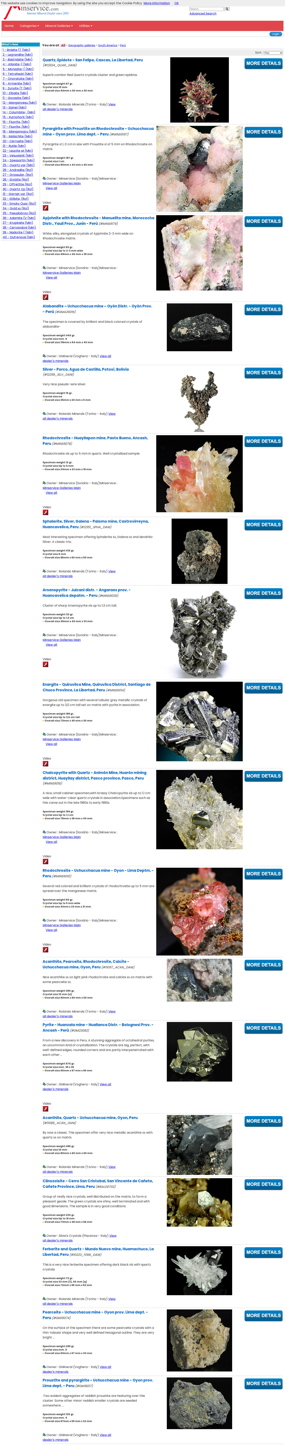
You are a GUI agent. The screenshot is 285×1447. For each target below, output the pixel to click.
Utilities (85, 26)
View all (51, 188)
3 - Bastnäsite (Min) (17, 59)
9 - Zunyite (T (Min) (17, 88)
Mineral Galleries (59, 26)
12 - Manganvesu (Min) (20, 102)
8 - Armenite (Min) (17, 83)
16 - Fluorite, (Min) (16, 122)
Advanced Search (202, 13)
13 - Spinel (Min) (15, 107)
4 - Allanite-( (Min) (17, 64)
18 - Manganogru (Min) (20, 131)
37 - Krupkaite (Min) (18, 223)
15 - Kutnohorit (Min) (18, 117)
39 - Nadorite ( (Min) (18, 232)
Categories (29, 26)
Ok (176, 3)
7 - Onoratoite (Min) (18, 78)
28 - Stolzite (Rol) (16, 179)
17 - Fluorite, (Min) (16, 127)
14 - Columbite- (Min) (19, 112)
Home (9, 26)
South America (107, 45)
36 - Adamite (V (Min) (19, 218)
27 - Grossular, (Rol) (18, 175)
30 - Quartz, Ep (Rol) (18, 189)
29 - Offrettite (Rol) (17, 184)
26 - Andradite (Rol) (18, 170)
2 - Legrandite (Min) (18, 54)
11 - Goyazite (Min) (16, 98)
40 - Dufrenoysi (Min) (19, 237)
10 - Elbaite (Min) (15, 93)
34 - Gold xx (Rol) (16, 208)
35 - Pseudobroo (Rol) (19, 213)
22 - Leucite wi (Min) (18, 151)
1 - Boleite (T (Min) (16, 50)
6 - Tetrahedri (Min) (18, 74)
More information (157, 3)
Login (275, 34)
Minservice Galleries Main (62, 183)
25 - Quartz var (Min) (19, 165)
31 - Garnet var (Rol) (18, 194)
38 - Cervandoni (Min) (19, 227)
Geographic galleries (81, 45)
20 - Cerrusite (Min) (17, 141)
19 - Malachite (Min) (17, 136)
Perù (123, 45)
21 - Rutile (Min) (14, 146)
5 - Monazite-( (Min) (18, 69)
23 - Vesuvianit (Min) (18, 155)
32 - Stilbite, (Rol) (16, 199)
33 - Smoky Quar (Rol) (19, 203)
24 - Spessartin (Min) (19, 160)
